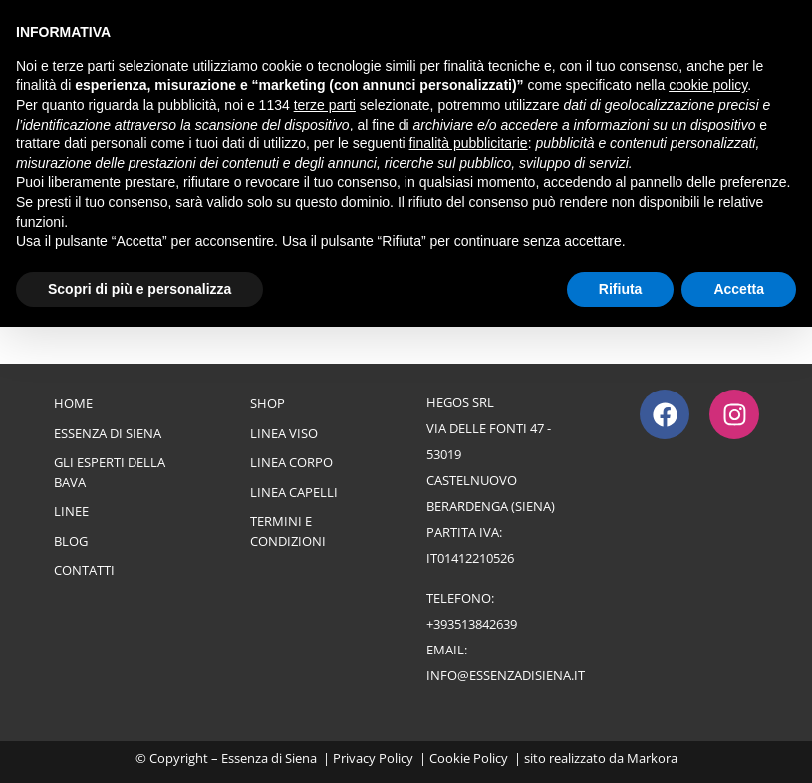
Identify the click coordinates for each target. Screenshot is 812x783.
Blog (71, 541)
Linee (71, 511)
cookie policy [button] (708, 85)
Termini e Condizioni (288, 531)
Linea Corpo (291, 462)
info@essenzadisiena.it (505, 675)
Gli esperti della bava (109, 472)
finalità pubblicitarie (468, 143)
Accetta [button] (738, 289)
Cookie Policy (468, 758)
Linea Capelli (294, 492)
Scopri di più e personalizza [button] (139, 289)
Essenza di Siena (107, 433)
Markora (652, 758)
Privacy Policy (373, 758)
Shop (267, 403)
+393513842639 (471, 624)
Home (73, 403)
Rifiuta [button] (621, 289)
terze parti (325, 105)
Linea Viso (284, 433)
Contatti (84, 570)
